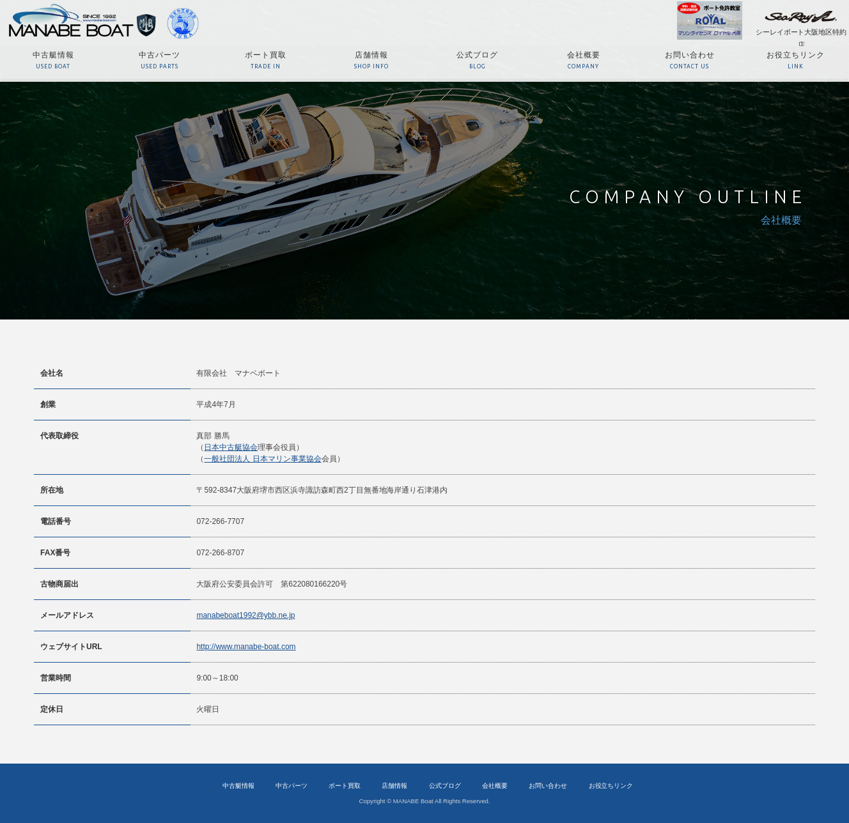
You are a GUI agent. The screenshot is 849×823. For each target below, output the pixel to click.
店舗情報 (394, 785)
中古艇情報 (238, 785)
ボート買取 (345, 785)
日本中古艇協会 (231, 447)
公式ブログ (445, 785)
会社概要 (495, 785)
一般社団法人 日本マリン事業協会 (262, 458)
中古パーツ (292, 785)
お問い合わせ (548, 785)
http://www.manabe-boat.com (245, 646)
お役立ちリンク (611, 785)
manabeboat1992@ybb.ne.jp (245, 615)
